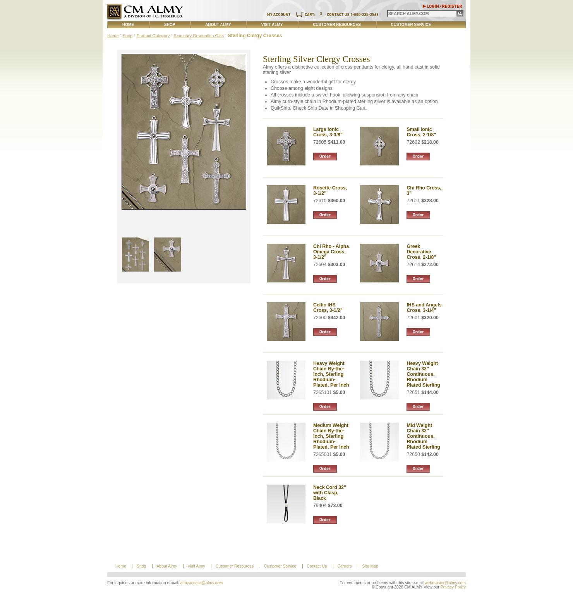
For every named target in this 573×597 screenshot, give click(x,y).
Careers (344, 566)
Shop (169, 24)
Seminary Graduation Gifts (199, 35)
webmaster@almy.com (445, 583)
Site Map (370, 566)
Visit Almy (272, 24)
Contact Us (317, 566)
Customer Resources (336, 24)
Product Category (153, 35)
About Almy (218, 24)
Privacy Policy (453, 587)
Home (128, 24)
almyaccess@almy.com (201, 583)
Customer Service (411, 24)
